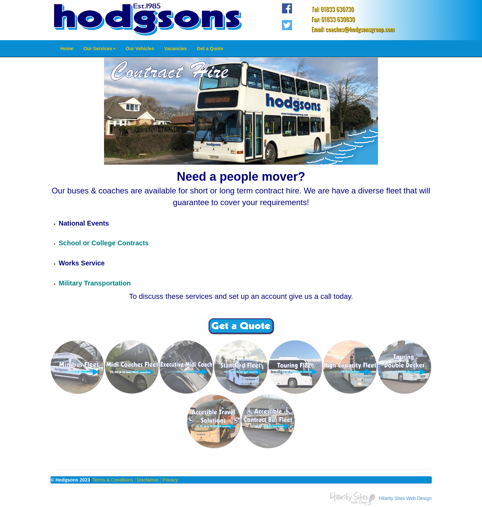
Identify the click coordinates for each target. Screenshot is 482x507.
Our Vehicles (140, 48)
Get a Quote (210, 48)
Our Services (99, 48)
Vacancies (175, 48)
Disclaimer (148, 480)
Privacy (170, 480)
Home (67, 48)
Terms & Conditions (112, 480)
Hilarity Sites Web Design (405, 498)
